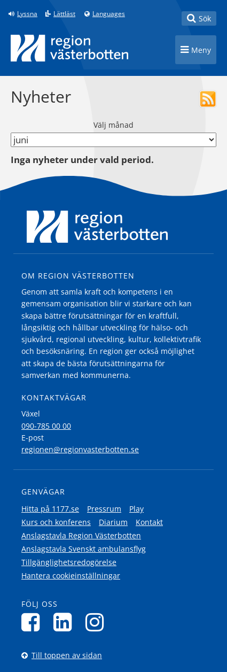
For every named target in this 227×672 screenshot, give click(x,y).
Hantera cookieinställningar (70, 575)
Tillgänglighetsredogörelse (68, 562)
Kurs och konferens (56, 522)
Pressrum (104, 509)
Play (136, 509)
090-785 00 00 (46, 426)
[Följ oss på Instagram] (97, 622)
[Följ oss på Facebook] (33, 622)
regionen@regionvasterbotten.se (80, 449)
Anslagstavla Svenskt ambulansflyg (83, 549)
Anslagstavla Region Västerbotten (81, 535)
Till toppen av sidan (67, 655)
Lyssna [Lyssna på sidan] (27, 14)
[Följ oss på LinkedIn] (65, 622)
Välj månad (113, 125)
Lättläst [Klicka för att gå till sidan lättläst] (64, 14)
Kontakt (149, 522)
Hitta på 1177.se (50, 509)
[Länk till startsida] (69, 48)
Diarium (113, 522)
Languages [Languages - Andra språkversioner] (108, 14)
